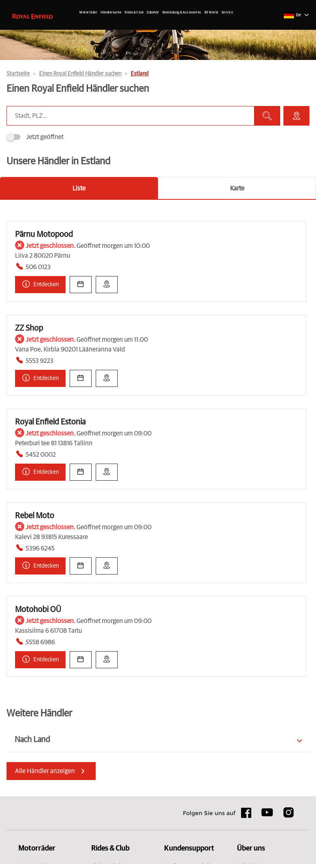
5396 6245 (40, 548)
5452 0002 (41, 454)
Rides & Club (134, 12)
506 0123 (38, 267)
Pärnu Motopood (44, 234)
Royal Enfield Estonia (50, 422)
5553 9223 (39, 361)
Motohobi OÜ (38, 609)
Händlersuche (111, 12)
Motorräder (88, 12)
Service (227, 12)
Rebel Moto (34, 516)
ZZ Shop (29, 328)
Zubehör (153, 12)
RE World (211, 12)
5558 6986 (40, 642)
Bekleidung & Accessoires (181, 12)
